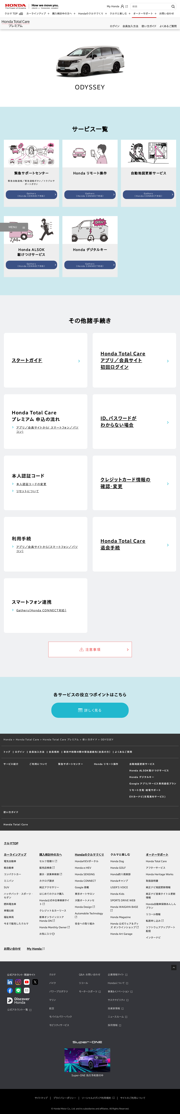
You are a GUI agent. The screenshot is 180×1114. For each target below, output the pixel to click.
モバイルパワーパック (60, 1016)
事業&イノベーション (118, 991)
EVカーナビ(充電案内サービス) (147, 797)
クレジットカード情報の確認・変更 (126, 483)
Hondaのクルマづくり (89, 854)
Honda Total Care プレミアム (61, 739)
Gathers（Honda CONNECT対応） (31, 194)
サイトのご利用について (132, 1098)
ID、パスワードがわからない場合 (119, 421)
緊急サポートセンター (69, 764)
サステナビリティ (116, 1000)
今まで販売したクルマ (16, 923)
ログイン (114, 26)
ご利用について (38, 764)
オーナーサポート (157, 854)
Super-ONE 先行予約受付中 (87, 1075)
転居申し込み (154, 921)
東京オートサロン (85, 894)
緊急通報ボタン (66, 775)
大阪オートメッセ (84, 900)
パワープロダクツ (58, 991)
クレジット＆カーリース (52, 910)
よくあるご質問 (168, 26)
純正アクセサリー (49, 887)
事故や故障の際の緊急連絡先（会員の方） (87, 752)
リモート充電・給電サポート (145, 790)
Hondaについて (116, 983)
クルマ (52, 974)
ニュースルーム (116, 1016)
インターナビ (153, 937)
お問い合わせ (166, 13)
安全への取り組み (85, 923)
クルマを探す (101, 781)
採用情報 (113, 1025)
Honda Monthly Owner (54, 927)
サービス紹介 (11, 764)
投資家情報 (114, 1008)
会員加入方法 (130, 26)
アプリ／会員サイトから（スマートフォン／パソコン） (47, 549)
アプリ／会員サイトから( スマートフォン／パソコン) (47, 429)
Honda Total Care (27, 739)
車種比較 (9, 910)
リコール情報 (153, 914)
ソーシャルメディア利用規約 (96, 1098)
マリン (52, 1000)
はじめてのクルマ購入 (51, 894)
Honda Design (85, 907)
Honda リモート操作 (106, 764)
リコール (83, 983)
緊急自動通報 (65, 770)
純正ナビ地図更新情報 (158, 887)
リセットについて (27, 491)
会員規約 (54, 752)
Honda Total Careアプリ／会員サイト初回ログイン (123, 360)
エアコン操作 (101, 770)
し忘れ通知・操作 (104, 775)
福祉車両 (9, 917)
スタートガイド (27, 360)
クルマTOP (11, 843)
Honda (8, 739)
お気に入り (47, 934)
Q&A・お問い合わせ (89, 974)
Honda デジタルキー (141, 777)
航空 (51, 1008)
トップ (7, 752)
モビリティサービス (59, 1025)
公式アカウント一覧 (17, 1009)
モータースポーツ (88, 991)
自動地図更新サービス (142, 764)
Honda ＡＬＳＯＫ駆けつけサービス (149, 770)
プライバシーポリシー (64, 1098)
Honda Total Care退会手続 (123, 544)
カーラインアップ (15, 854)
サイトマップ (41, 1098)
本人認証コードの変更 (31, 484)
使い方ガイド (149, 26)
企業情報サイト (116, 974)
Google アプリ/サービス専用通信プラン (152, 783)
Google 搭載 (82, 887)
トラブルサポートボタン (70, 781)
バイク (52, 983)
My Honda (35, 948)
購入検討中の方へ (50, 854)
